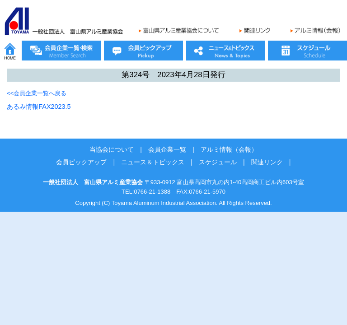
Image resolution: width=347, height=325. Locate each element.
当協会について (111, 149)
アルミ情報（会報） (229, 149)
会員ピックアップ (81, 162)
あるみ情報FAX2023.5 (38, 106)
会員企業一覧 (167, 149)
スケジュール (218, 162)
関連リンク (267, 162)
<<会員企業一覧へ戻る (36, 93)
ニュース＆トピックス (152, 162)
